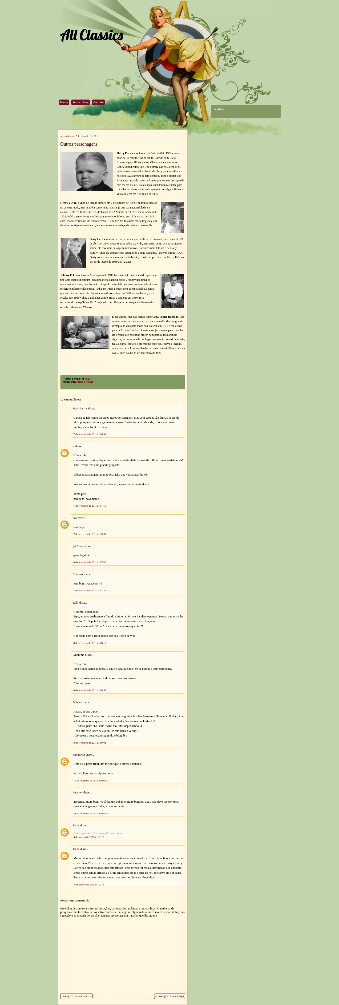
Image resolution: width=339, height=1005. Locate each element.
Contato (98, 102)
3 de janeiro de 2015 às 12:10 (88, 837)
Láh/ (75, 602)
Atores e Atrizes (85, 382)
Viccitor (78, 792)
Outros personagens (78, 144)
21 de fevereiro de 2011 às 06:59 (90, 813)
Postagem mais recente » (76, 996)
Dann (76, 825)
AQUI (179, 252)
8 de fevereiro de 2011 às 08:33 (89, 690)
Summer (78, 574)
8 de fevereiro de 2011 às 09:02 (89, 742)
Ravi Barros (80, 408)
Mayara (77, 702)
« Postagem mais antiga (169, 996)
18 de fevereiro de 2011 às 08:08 (90, 780)
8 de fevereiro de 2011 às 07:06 (89, 562)
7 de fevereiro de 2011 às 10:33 (89, 534)
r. (74, 446)
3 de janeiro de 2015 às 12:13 (88, 884)
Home (64, 102)
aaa (75, 518)
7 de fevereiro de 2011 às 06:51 (89, 434)
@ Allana (78, 546)
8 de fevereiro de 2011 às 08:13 (89, 642)
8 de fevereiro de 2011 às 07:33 (89, 590)
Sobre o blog (81, 102)
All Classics (91, 35)
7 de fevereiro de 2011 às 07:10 (89, 505)
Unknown (79, 754)
